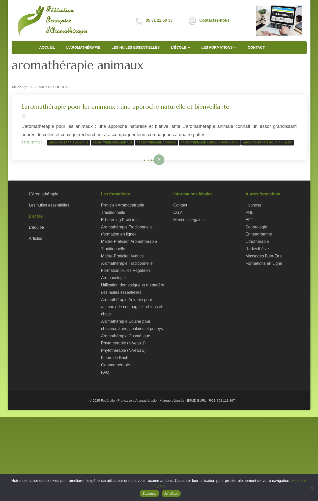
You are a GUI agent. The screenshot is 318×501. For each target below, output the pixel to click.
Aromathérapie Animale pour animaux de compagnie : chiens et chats (131, 307)
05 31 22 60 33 (159, 20)
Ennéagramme (259, 234)
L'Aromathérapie (44, 194)
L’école (178, 47)
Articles (35, 238)
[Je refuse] (311, 487)
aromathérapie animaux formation (210, 142)
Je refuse (171, 493)
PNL (249, 213)
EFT (249, 220)
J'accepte (149, 493)
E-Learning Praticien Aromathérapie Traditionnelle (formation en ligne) (127, 227)
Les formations (217, 47)
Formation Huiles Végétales (126, 271)
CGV (177, 213)
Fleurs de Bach (114, 358)
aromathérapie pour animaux (267, 142)
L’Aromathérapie (83, 47)
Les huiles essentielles (135, 47)
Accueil (47, 47)
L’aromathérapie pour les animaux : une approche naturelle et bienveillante (125, 106)
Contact (256, 47)
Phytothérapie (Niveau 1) (123, 343)
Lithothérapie (257, 242)
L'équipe (36, 227)
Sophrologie (256, 227)
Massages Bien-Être (264, 256)
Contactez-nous (214, 20)
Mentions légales (188, 220)
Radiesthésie (257, 249)
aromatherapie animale (69, 142)
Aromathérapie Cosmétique (125, 336)
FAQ (105, 372)
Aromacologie (113, 278)
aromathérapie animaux (157, 142)
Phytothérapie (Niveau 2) (123, 350)
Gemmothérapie (115, 365)
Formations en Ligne (264, 263)
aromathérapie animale (113, 142)
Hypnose (254, 205)
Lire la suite (150, 159)
